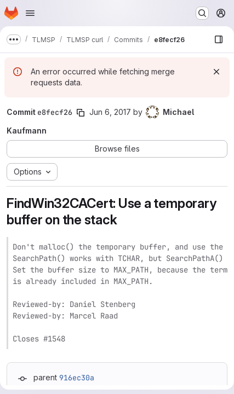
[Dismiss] (216, 71)
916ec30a (76, 378)
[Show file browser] (218, 39)
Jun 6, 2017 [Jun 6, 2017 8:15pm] (110, 112)
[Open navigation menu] (30, 13)
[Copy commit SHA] (80, 112)
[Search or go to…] (202, 13)
